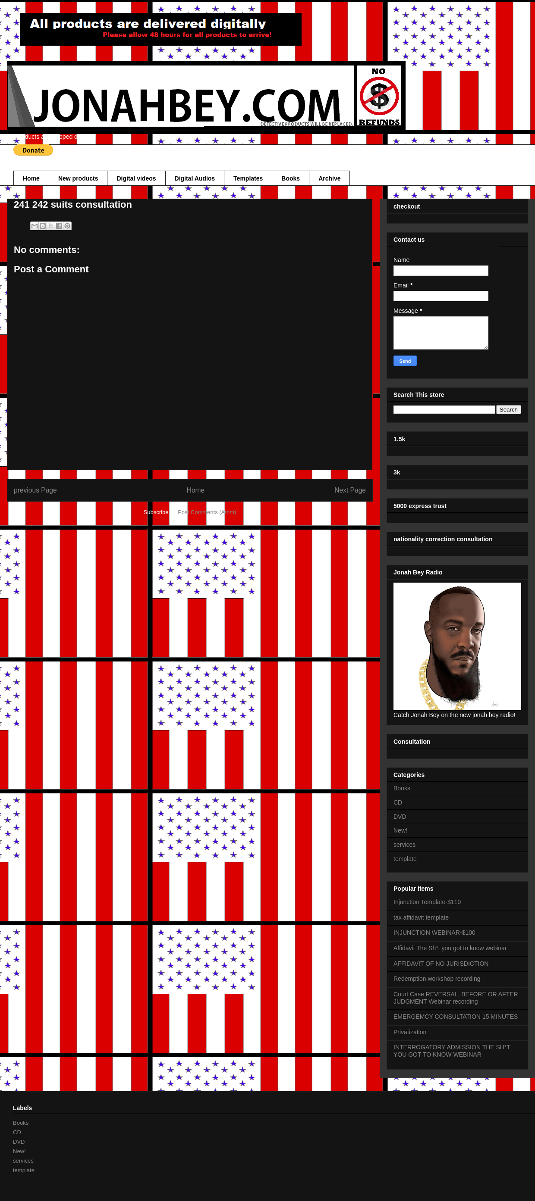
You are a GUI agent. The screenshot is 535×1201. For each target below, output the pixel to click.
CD (397, 802)
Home (31, 178)
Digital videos (136, 178)
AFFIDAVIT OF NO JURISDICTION (440, 963)
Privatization (409, 1032)
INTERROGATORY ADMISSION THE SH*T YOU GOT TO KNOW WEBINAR (451, 1051)
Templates (248, 178)
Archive (329, 178)
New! (400, 830)
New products (78, 178)
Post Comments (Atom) (207, 512)
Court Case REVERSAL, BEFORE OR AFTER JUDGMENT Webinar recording (455, 998)
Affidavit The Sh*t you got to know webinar (450, 948)
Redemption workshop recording (437, 978)
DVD (399, 816)
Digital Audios (195, 178)
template (405, 858)
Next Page (350, 490)
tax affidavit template (421, 917)
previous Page (35, 490)
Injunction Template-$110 (427, 901)
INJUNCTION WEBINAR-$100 (434, 932)
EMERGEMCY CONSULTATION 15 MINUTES (455, 1016)
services (404, 844)
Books (290, 178)
